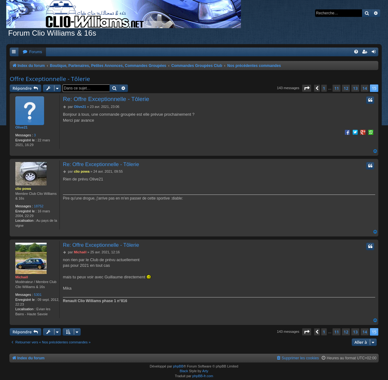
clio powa (23, 188)
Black (184, 371)
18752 (38, 206)
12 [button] (346, 88)
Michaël (21, 277)
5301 (37, 294)
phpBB (178, 366)
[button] (306, 88)
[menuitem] (32, 52)
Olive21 (21, 127)
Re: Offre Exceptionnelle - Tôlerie (106, 99)
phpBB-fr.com (202, 376)
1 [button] (324, 88)
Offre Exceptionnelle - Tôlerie (50, 79)
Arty (205, 371)
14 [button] (364, 88)
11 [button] (336, 88)
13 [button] (355, 88)
